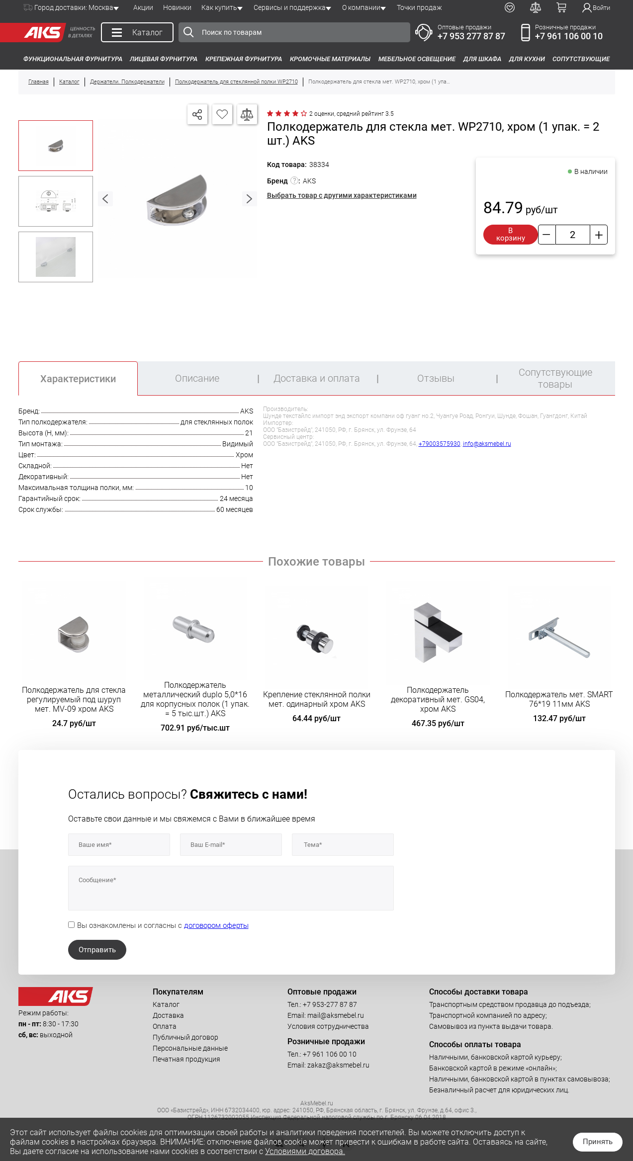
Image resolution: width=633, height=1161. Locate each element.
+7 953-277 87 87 (330, 1004)
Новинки (177, 7)
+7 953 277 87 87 (471, 36)
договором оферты (216, 925)
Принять (598, 1141)
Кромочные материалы (330, 59)
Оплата (165, 1026)
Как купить (219, 7)
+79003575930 (439, 443)
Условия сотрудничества (328, 1026)
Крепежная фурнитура (243, 59)
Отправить (97, 949)
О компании (361, 7)
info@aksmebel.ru (487, 443)
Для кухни (527, 59)
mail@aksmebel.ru (335, 1015)
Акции (143, 7)
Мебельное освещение (416, 59)
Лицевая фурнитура (163, 59)
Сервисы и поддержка (290, 7)
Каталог (166, 1004)
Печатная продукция (186, 1059)
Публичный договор (185, 1037)
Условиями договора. (305, 1151)
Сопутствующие (581, 59)
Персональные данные (190, 1048)
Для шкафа (482, 59)
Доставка (168, 1015)
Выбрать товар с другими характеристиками (342, 195)
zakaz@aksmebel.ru (338, 1065)
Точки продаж (419, 7)
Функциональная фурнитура (72, 59)
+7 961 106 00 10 (569, 36)
